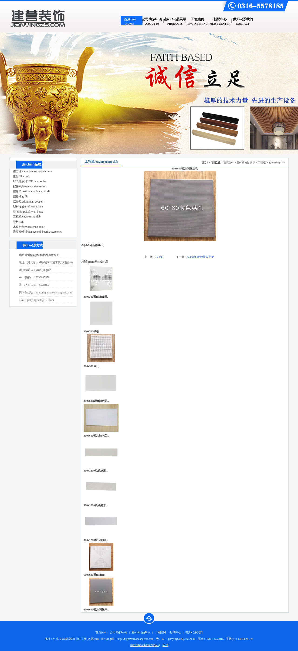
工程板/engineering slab (271, 162)
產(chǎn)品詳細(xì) (92, 245)
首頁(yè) (228, 162)
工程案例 (160, 632)
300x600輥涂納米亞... (96, 401)
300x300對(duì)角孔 (96, 296)
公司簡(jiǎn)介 (119, 632)
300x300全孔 (91, 366)
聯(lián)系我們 (194, 632)
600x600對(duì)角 (94, 574)
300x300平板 (91, 331)
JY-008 (159, 256)
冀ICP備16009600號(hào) (145, 645)
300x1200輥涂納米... (96, 470)
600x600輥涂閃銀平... (96, 609)
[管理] (165, 645)
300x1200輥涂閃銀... (96, 540)
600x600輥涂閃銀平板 (200, 256)
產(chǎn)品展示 (246, 162)
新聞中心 (175, 632)
